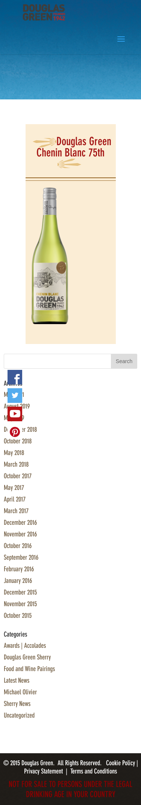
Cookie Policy (121, 763)
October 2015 (18, 615)
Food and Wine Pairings (29, 669)
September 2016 (21, 557)
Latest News (16, 680)
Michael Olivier (20, 692)
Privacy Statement (43, 771)
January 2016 (18, 581)
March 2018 (16, 464)
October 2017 (18, 476)
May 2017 (14, 488)
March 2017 (16, 511)
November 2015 (20, 604)
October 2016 (18, 546)
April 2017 (15, 499)
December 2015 (20, 592)
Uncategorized (19, 715)
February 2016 (19, 569)
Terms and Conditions (93, 771)
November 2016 (20, 534)
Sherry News (17, 704)
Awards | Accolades (25, 645)
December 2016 (20, 522)
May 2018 (14, 453)
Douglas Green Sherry (27, 657)
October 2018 (18, 441)
